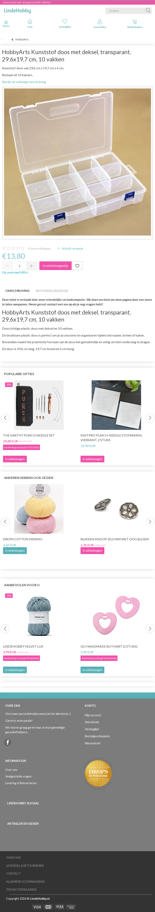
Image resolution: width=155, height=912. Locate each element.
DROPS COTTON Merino (22, 539)
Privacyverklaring (21, 889)
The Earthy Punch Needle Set (29, 435)
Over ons (11, 769)
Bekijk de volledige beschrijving (24, 82)
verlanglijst (65, 23)
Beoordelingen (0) (52, 290)
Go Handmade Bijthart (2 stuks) (109, 646)
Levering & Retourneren (21, 783)
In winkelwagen (15, 550)
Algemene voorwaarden (25, 881)
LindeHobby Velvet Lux (23, 646)
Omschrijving (17, 290)
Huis (29, 23)
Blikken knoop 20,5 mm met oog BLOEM (115, 539)
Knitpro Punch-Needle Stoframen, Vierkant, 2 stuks (111, 437)
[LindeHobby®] (17, 9)
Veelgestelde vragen (18, 776)
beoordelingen (39, 248)
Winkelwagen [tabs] (134, 23)
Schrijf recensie (72, 248)
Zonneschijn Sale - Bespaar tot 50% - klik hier (27, 2)
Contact (13, 873)
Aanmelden (99, 23)
